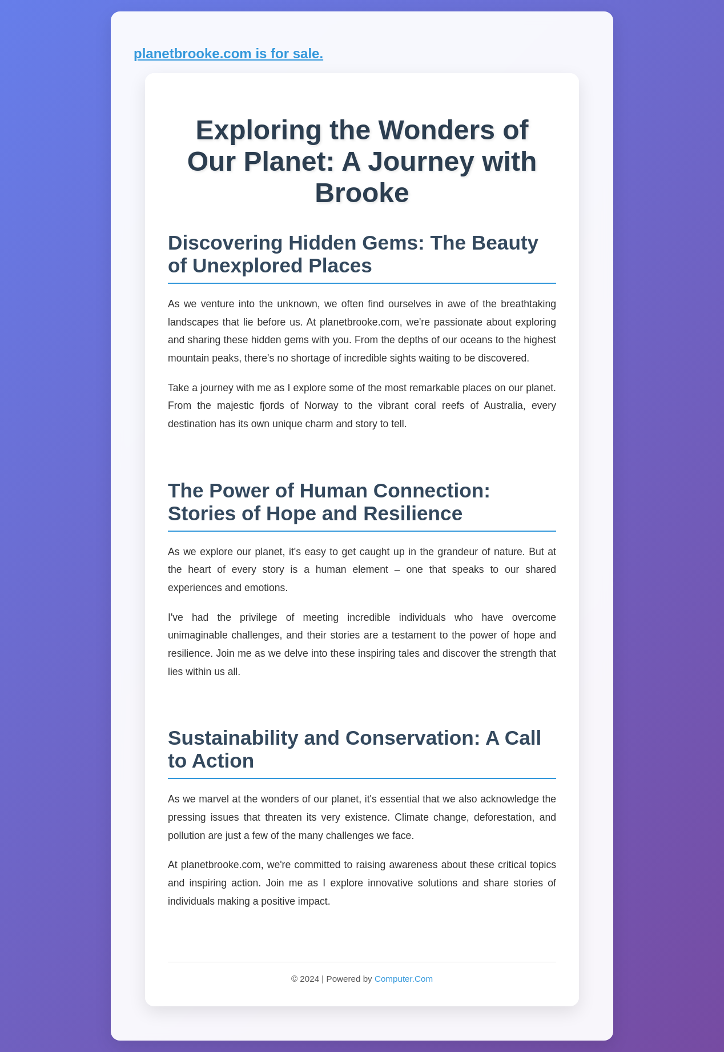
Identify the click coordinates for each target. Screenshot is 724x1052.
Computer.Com (404, 978)
